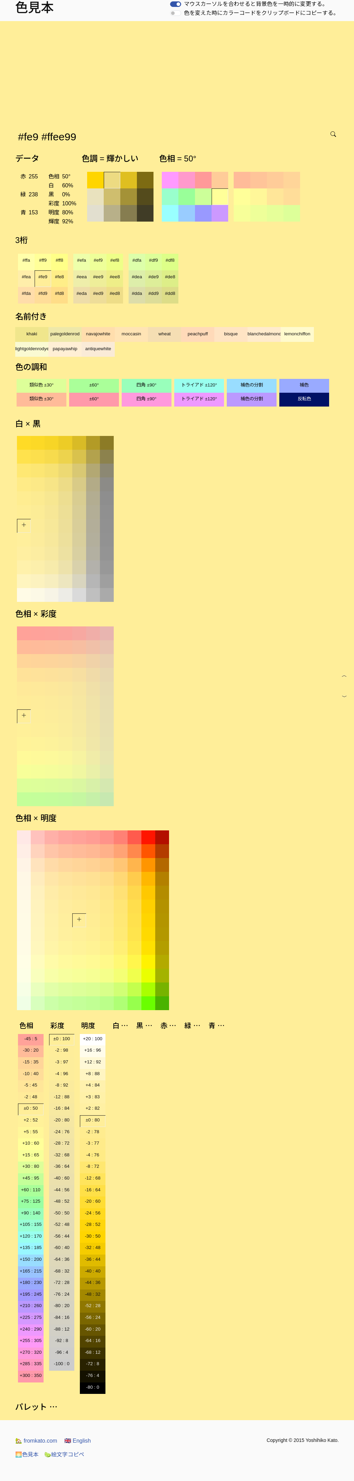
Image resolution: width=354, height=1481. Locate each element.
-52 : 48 (61, 1224)
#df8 (170, 260)
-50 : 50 (61, 1212)
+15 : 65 (30, 1154)
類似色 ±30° (41, 385)
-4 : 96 (61, 1073)
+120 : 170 (30, 1236)
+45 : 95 (30, 1178)
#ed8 (115, 293)
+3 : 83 (92, 1096)
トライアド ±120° (199, 385)
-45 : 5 (30, 1038)
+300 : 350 (30, 1375)
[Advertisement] (178, 73)
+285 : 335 (30, 1363)
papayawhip (65, 348)
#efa (81, 260)
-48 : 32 (92, 1294)
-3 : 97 (61, 1061)
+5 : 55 (31, 1131)
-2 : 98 (61, 1050)
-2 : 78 (92, 1131)
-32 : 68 (61, 1154)
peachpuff (198, 333)
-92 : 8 (61, 1340)
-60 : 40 (61, 1247)
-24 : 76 (61, 1131)
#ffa (26, 260)
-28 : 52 (92, 1224)
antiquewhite (98, 348)
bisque (230, 333)
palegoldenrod (65, 333)
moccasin (131, 333)
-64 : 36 (61, 1259)
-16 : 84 (61, 1108)
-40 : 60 (61, 1178)
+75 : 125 (30, 1201)
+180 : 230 (30, 1282)
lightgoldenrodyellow (31, 348)
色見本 (27, 1454)
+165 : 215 (30, 1271)
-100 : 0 (61, 1363)
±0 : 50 (31, 1108)
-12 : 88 (61, 1096)
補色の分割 (252, 385)
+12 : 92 (92, 1061)
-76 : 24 (61, 1294)
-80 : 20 (61, 1305)
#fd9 (42, 293)
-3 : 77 (92, 1143)
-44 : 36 (92, 1282)
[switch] (175, 4)
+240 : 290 (30, 1329)
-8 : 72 (92, 1166)
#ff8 (59, 260)
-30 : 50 (92, 1236)
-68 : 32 (61, 1271)
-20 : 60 (92, 1201)
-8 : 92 (61, 1085)
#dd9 (153, 293)
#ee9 (98, 276)
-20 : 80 (61, 1120)
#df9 (153, 260)
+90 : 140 (30, 1212)
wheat (164, 333)
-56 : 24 (92, 1317)
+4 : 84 (92, 1085)
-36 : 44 (92, 1259)
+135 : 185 (30, 1247)
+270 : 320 (30, 1352)
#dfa (136, 260)
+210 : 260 (30, 1305)
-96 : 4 (61, 1352)
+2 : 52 (31, 1120)
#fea (26, 276)
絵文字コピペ (64, 1454)
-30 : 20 (30, 1050)
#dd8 (170, 293)
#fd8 (59, 293)
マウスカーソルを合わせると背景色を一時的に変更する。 (256, 4)
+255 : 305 (30, 1340)
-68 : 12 (92, 1352)
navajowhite (98, 333)
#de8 (170, 276)
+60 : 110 (30, 1189)
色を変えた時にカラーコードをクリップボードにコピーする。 (261, 13)
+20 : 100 (92, 1038)
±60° (94, 385)
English (77, 1441)
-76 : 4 (92, 1375)
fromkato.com (36, 1441)
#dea (137, 276)
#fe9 (42, 276)
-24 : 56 (92, 1212)
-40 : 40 (92, 1271)
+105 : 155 (30, 1224)
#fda (26, 293)
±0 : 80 (93, 1120)
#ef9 (98, 260)
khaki (31, 333)
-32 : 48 (92, 1247)
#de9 (153, 276)
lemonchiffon (297, 333)
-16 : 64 (92, 1189)
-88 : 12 (61, 1329)
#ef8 (114, 260)
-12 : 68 (92, 1178)
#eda (81, 293)
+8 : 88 (92, 1073)
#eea (81, 276)
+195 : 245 (30, 1294)
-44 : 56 (61, 1189)
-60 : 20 (92, 1329)
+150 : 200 (30, 1259)
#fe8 (59, 276)
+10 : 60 (30, 1143)
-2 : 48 (30, 1096)
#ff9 (43, 260)
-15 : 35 (30, 1061)
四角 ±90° (146, 385)
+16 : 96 (92, 1050)
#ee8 (115, 276)
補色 (304, 385)
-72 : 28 (61, 1282)
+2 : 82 (92, 1108)
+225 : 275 (30, 1317)
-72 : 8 (92, 1363)
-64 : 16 (92, 1340)
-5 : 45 (30, 1085)
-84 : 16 (61, 1317)
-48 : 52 (61, 1201)
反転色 (304, 398)
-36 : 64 (61, 1166)
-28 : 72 (61, 1143)
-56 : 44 (61, 1236)
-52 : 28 (92, 1305)
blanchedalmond (264, 333)
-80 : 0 (92, 1387)
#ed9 (98, 293)
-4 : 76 (92, 1154)
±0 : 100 (61, 1038)
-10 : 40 (30, 1073)
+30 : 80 (30, 1166)
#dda (137, 293)
